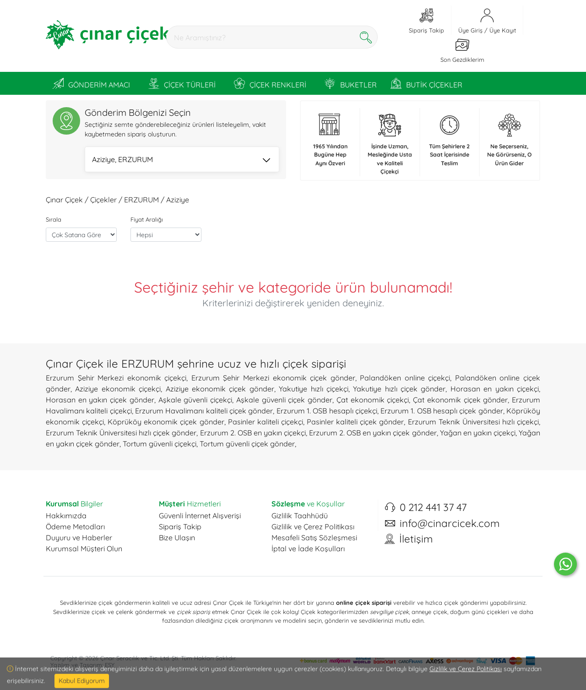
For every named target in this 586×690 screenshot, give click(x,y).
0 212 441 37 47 (433, 507)
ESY (109, 664)
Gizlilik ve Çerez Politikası (312, 526)
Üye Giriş (470, 30)
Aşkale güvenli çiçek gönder (284, 399)
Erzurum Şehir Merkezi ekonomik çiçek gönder (273, 377)
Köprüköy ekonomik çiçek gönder (166, 421)
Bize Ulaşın (177, 537)
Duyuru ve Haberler (79, 537)
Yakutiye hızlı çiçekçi (313, 388)
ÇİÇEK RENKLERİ (270, 83)
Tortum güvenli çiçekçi (159, 443)
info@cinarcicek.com (449, 523)
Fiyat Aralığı (146, 219)
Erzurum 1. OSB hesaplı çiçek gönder (441, 410)
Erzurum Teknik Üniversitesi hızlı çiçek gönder (121, 432)
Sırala (53, 219)
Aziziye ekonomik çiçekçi (118, 388)
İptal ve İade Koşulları (308, 548)
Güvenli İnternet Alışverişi (200, 515)
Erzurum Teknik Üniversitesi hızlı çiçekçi (473, 421)
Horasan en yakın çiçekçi (494, 388)
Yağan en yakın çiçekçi (477, 432)
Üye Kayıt (502, 30)
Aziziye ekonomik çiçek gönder (220, 388)
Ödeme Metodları (75, 526)
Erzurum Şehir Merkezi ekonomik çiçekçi (116, 377)
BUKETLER (351, 83)
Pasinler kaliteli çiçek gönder (355, 421)
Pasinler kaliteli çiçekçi (265, 421)
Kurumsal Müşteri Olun (84, 548)
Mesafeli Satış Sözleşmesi (314, 537)
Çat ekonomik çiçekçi (372, 399)
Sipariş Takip (180, 526)
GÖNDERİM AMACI (91, 83)
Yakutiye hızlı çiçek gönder (399, 388)
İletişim (416, 538)
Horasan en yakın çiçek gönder (100, 399)
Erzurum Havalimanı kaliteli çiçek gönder (204, 410)
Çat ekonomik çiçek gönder (460, 399)
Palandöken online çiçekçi (405, 377)
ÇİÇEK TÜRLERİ (182, 83)
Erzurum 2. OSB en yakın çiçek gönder (373, 432)
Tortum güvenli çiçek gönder (247, 443)
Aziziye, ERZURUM (181, 160)
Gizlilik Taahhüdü (299, 515)
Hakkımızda (66, 515)
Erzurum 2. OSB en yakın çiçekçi (253, 432)
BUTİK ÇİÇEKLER (426, 83)
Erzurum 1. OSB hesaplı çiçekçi (327, 410)
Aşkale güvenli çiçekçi (195, 399)
